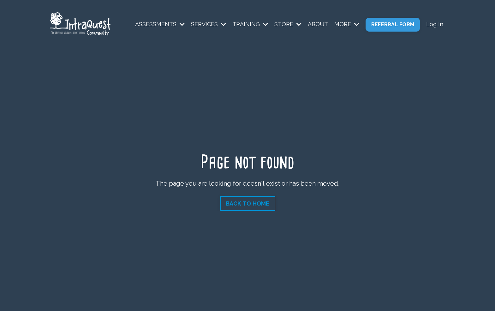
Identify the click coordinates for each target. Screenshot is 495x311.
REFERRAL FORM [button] (392, 24)
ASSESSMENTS (160, 24)
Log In (434, 24)
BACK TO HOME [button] (248, 203)
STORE (287, 24)
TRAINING (250, 24)
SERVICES (208, 24)
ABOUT (318, 24)
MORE (346, 24)
